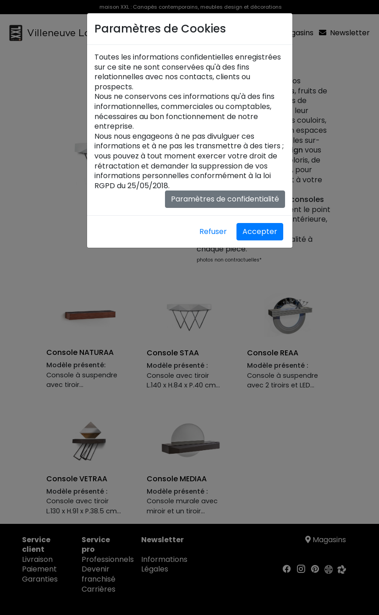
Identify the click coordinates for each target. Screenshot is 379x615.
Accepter (259, 231)
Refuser (213, 231)
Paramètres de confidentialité (225, 199)
